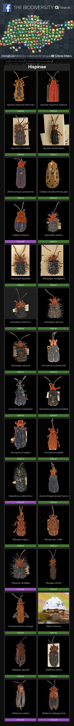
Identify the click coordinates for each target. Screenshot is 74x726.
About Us (8, 56)
